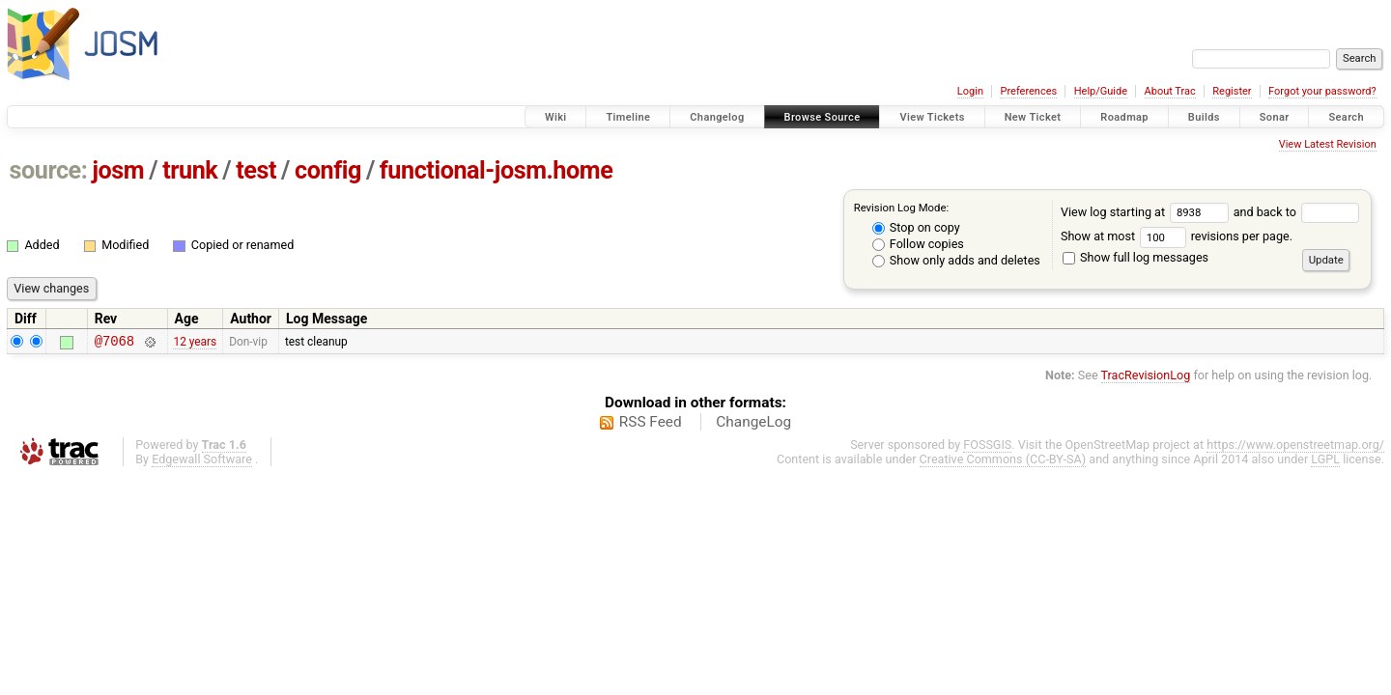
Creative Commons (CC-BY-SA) (1003, 462)
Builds (1204, 117)
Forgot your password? (1322, 91)
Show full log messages (1135, 257)
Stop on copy (916, 227)
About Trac (1170, 91)
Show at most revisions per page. (1176, 236)
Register (1231, 91)
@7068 (114, 343)
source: (49, 170)
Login (970, 91)
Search (1346, 117)
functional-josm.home (496, 170)
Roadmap (1124, 117)
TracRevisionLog (1146, 378)
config (328, 170)
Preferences (1028, 91)
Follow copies (918, 243)
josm (118, 170)
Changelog (717, 117)
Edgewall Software (202, 462)
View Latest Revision (1328, 144)
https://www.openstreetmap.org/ (1295, 447)
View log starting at (1147, 212)
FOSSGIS (987, 447)
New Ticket (1033, 117)
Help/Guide (1100, 91)
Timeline (628, 117)
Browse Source (822, 117)
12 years (194, 342)
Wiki (556, 117)
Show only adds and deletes (956, 260)
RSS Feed (650, 424)
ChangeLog (753, 424)
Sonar (1275, 117)
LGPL (1325, 462)
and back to (1297, 212)
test (256, 170)
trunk (189, 170)
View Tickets (931, 117)
